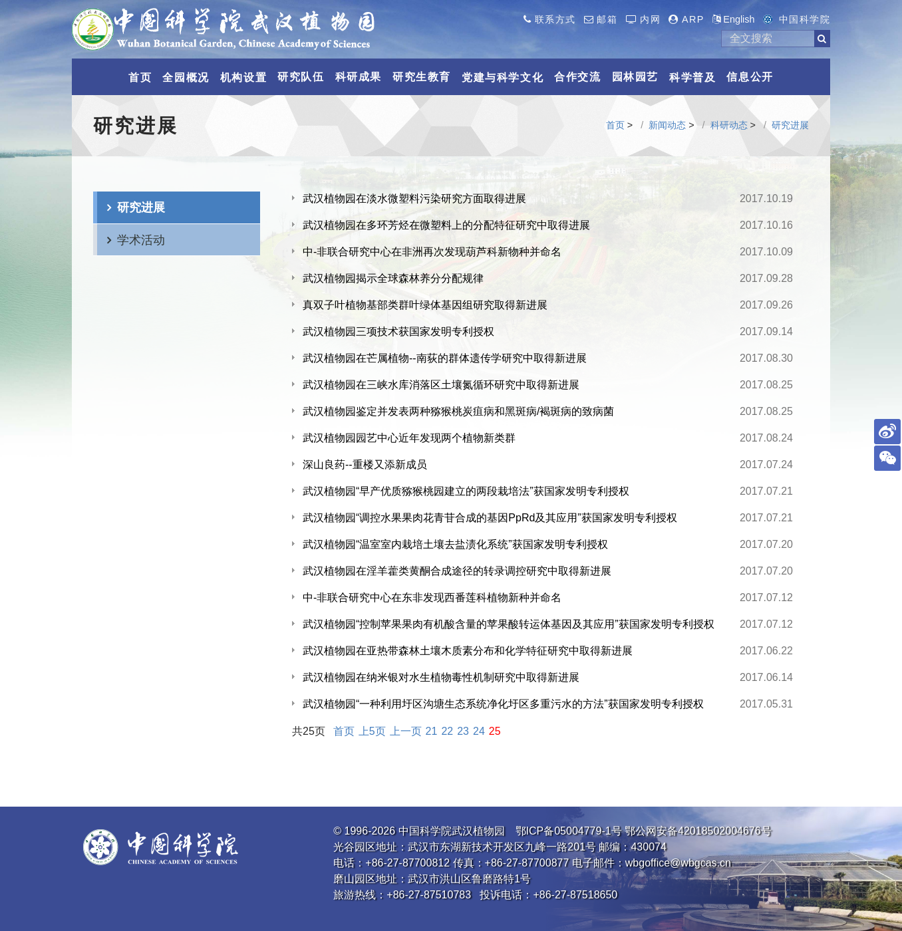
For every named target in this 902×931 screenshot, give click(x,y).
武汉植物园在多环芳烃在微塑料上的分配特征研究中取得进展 (446, 225)
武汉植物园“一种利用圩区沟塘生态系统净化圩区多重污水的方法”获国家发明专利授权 (503, 704)
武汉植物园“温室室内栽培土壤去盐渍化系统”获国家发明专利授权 (455, 544)
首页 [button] (140, 77)
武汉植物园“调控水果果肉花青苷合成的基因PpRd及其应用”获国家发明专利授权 (490, 517)
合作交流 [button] (577, 76)
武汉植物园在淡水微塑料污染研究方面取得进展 (414, 198)
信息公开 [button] (749, 76)
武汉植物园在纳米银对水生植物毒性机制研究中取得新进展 (441, 677)
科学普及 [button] (692, 77)
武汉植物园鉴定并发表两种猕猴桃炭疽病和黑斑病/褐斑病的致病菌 (458, 411)
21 (432, 731)
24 (479, 731)
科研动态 (729, 125)
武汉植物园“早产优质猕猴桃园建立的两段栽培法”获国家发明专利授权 (466, 491)
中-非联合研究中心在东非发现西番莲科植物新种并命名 (432, 597)
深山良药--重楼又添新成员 (365, 464)
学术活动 (141, 240)
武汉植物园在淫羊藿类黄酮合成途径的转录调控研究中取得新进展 (457, 571)
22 (447, 731)
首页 (615, 125)
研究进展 (790, 125)
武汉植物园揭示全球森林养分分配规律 (393, 278)
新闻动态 (667, 125)
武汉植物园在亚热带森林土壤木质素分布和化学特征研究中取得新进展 (468, 650)
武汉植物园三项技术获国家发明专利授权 (398, 331)
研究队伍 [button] (300, 76)
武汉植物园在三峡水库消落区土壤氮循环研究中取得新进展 (441, 384)
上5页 (372, 731)
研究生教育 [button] (421, 76)
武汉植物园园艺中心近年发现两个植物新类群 (409, 438)
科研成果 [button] (358, 76)
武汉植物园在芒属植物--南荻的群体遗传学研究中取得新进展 (445, 358)
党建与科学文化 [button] (502, 77)
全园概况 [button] (185, 77)
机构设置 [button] (243, 77)
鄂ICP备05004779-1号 (569, 831)
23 (463, 731)
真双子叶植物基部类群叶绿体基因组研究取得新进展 (425, 305)
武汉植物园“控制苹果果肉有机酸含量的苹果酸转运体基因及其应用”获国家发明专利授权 (508, 624)
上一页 (406, 731)
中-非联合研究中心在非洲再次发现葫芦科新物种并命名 (432, 251)
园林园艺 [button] (635, 76)
